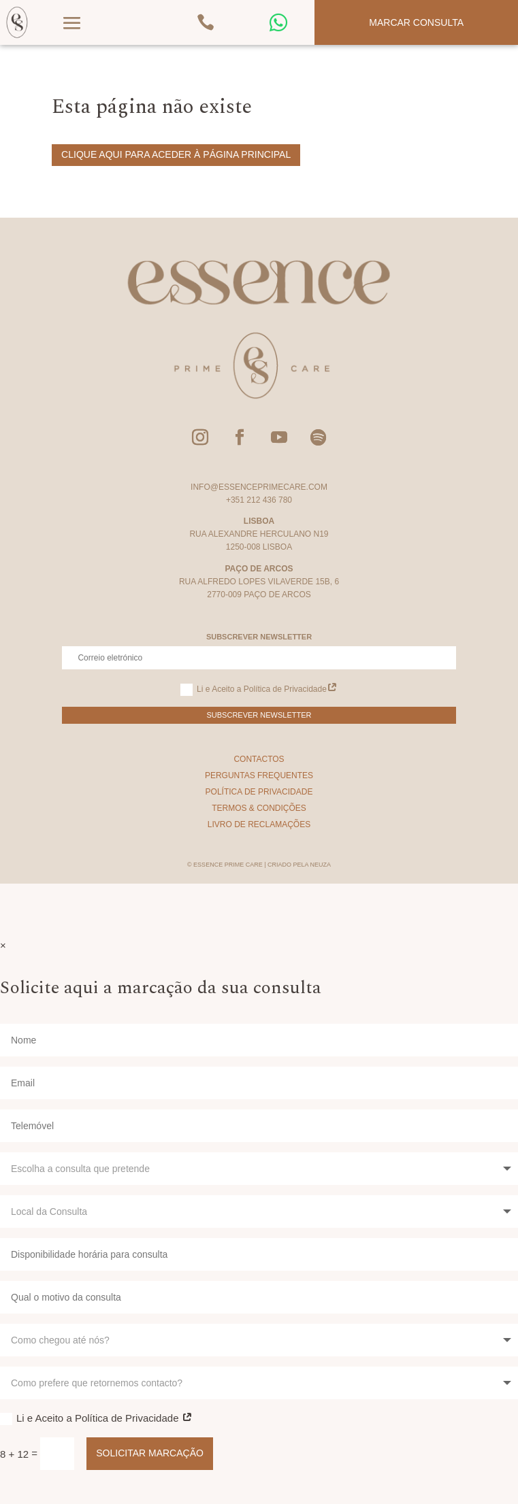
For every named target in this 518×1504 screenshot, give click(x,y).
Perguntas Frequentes (259, 775)
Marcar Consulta (416, 22)
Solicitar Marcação (150, 1453)
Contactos (258, 759)
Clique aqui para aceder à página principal (176, 154)
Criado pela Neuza (299, 864)
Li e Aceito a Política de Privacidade (259, 690)
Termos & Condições (259, 808)
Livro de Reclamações (259, 824)
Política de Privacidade (259, 792)
